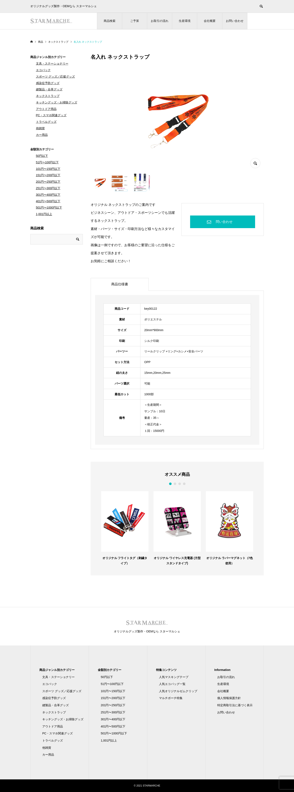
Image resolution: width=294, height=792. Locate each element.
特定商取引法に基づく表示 (235, 705)
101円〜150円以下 (48, 169)
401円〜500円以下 (48, 201)
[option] (124, 528)
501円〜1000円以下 (49, 207)
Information (222, 670)
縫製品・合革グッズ (49, 89)
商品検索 (109, 20)
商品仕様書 (119, 284)
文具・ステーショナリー (52, 63)
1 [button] (170, 484)
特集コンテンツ (166, 670)
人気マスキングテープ (173, 677)
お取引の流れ (159, 20)
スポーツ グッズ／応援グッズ (55, 76)
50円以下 (42, 155)
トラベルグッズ (46, 121)
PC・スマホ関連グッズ (51, 115)
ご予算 (134, 20)
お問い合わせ (235, 20)
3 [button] (179, 484)
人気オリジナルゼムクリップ (178, 691)
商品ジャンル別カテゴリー (48, 57)
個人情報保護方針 (229, 698)
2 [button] (175, 484)
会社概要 (210, 20)
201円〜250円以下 (48, 181)
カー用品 (42, 134)
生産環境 (185, 20)
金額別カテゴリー (42, 149)
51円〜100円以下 (47, 162)
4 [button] (184, 484)
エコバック (43, 70)
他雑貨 (40, 128)
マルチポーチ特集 (171, 698)
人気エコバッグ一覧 (172, 684)
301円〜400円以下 (48, 194)
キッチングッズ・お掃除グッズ (56, 102)
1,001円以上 (44, 214)
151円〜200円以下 (48, 175)
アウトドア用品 (46, 109)
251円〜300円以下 (48, 188)
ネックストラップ (48, 96)
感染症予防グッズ (48, 83)
